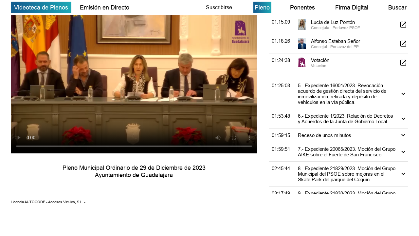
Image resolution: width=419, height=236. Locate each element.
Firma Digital (351, 7)
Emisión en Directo (104, 7)
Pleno (262, 7)
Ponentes (302, 7)
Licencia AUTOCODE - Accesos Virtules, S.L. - (48, 202)
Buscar (397, 7)
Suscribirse (219, 7)
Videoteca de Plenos (41, 7)
